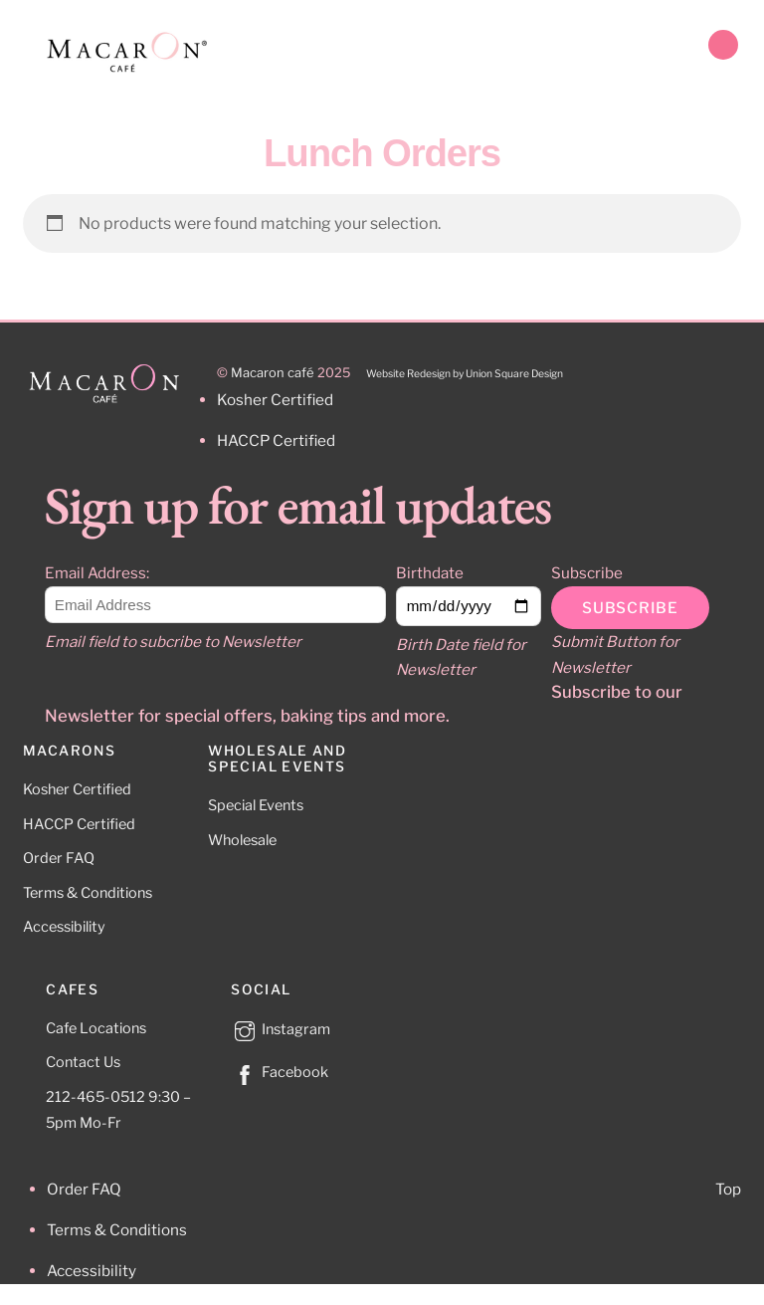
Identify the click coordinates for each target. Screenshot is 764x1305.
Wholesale (242, 840)
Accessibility (64, 927)
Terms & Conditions (87, 893)
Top (728, 1189)
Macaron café (272, 372)
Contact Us (83, 1062)
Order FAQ (59, 858)
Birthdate (430, 572)
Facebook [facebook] (279, 1072)
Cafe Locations (96, 1028)
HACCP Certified (79, 824)
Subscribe (587, 572)
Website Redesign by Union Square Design (464, 373)
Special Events (255, 805)
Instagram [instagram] (280, 1029)
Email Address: (97, 572)
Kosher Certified (77, 789)
